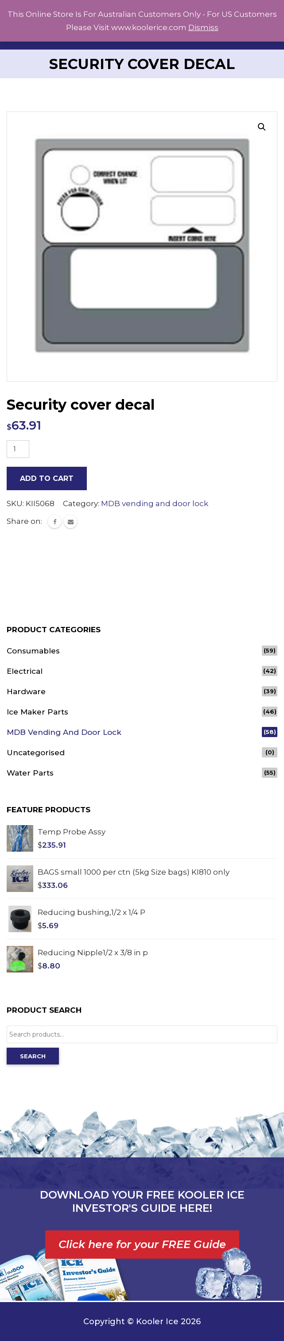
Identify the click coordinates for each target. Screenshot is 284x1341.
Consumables (33, 650)
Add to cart (47, 478)
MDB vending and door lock (154, 503)
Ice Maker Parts (37, 711)
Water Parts (30, 772)
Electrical (25, 671)
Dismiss (203, 27)
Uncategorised (36, 752)
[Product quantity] (18, 449)
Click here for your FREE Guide (142, 1244)
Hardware (26, 691)
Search (33, 1056)
